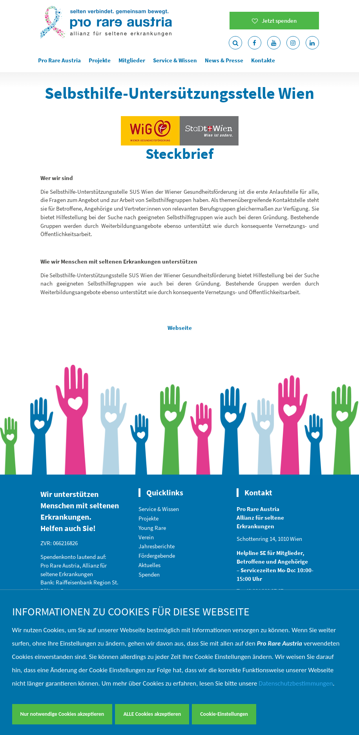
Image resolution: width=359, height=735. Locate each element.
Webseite (180, 327)
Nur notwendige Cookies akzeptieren (62, 714)
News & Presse (224, 60)
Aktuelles (149, 565)
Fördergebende (156, 555)
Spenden (149, 574)
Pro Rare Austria (59, 60)
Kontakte (263, 60)
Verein (146, 537)
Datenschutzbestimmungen (296, 683)
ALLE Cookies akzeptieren (152, 714)
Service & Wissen (175, 60)
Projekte (100, 60)
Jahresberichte (156, 546)
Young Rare (152, 527)
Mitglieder (131, 60)
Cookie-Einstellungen (224, 714)
